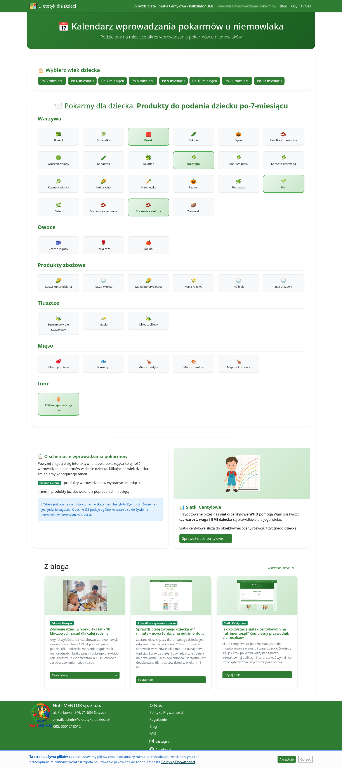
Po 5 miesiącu (52, 80)
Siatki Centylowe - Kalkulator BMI (186, 6)
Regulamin (158, 719)
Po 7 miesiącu (112, 80)
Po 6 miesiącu (82, 80)
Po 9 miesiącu (173, 80)
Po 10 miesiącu (204, 80)
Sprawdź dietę (144, 6)
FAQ (294, 6)
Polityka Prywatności (166, 712)
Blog (283, 6)
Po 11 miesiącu (237, 80)
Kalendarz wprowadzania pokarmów (246, 6)
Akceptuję (287, 759)
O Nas (306, 6)
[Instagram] (195, 741)
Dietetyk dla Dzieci (53, 6)
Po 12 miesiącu (269, 80)
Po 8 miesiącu (143, 80)
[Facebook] (195, 749)
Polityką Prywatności (178, 762)
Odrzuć (305, 759)
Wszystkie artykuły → (282, 568)
